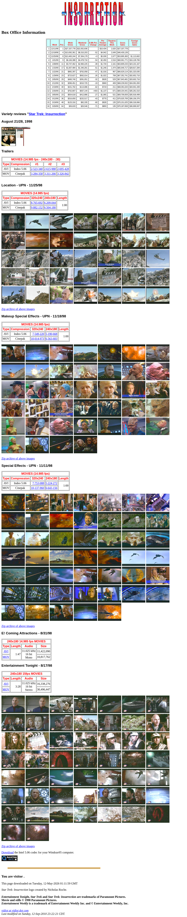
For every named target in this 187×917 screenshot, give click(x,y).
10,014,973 (37, 338)
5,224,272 (51, 483)
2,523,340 (37, 168)
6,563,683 (51, 338)
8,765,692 (37, 202)
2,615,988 (50, 168)
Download (7, 852)
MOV (6, 656)
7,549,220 (38, 333)
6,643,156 (51, 487)
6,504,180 (50, 207)
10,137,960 (37, 487)
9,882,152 (37, 207)
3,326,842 (63, 173)
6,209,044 (50, 202)
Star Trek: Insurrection (47, 114)
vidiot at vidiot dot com (14, 910)
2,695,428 (63, 168)
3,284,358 (37, 173)
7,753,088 (38, 483)
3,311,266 (50, 173)
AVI (5, 651)
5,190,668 (51, 333)
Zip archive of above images (18, 309)
